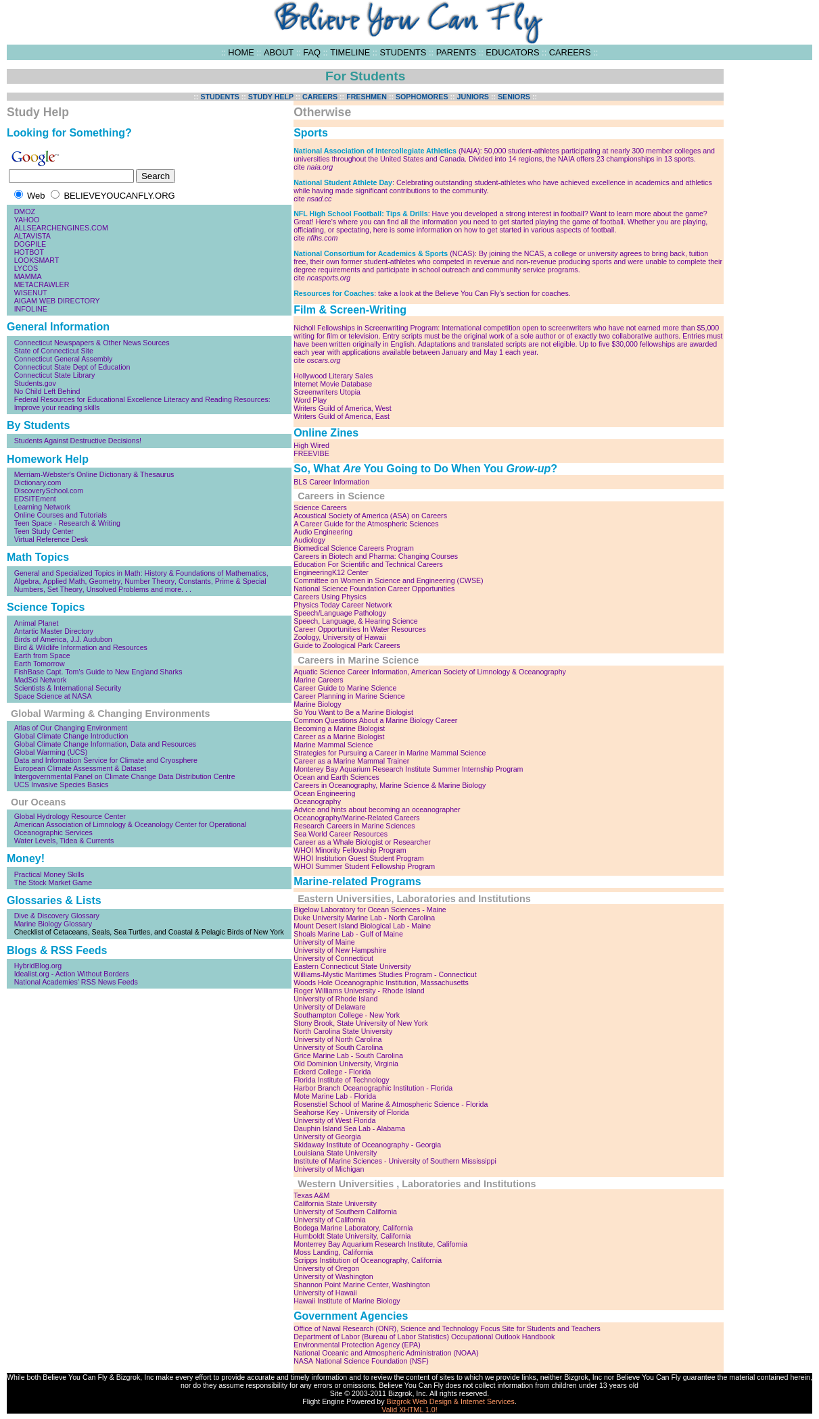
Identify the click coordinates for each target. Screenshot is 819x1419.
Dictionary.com (38, 482)
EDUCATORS (512, 52)
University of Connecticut (333, 958)
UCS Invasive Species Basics (61, 784)
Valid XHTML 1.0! (409, 1409)
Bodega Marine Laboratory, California (353, 1228)
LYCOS (26, 268)
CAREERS (570, 52)
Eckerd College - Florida (332, 1072)
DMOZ (24, 211)
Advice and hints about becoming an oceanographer (377, 809)
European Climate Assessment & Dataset (80, 768)
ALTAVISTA (32, 236)
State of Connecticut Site (53, 351)
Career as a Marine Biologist (339, 736)
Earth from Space (42, 655)
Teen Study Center (44, 531)
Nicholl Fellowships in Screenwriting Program (366, 328)
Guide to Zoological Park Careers (347, 645)
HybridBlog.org (38, 966)
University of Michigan (329, 1169)
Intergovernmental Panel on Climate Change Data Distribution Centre (124, 776)
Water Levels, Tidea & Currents (64, 841)
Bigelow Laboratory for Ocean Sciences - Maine (370, 909)
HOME (241, 52)
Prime (224, 581)
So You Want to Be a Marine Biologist (353, 712)
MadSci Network (40, 680)
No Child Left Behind (47, 391)
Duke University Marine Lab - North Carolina (364, 918)
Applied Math (64, 581)
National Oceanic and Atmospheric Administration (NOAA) (386, 1353)
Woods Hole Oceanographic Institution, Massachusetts (381, 982)
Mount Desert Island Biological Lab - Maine (362, 926)
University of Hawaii (325, 1293)
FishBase (29, 672)
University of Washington (333, 1276)
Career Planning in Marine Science (349, 696)
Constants (195, 581)
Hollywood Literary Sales (333, 376)
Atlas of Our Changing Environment (71, 728)
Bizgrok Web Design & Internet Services (451, 1401)
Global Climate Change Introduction (71, 736)
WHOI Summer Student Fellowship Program (364, 866)
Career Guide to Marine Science (345, 688)
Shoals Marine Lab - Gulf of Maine (348, 934)
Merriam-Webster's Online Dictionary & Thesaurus (94, 474)
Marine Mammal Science (333, 745)
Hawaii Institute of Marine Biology (347, 1301)
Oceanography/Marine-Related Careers (357, 818)
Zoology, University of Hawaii (340, 637)
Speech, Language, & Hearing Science (356, 621)
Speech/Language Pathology (340, 613)
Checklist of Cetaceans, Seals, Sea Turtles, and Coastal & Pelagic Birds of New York (149, 932)
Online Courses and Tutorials (60, 515)
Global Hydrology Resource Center (70, 816)
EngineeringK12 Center (331, 572)
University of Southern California (345, 1212)
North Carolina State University (343, 1031)
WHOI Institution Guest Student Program (358, 858)
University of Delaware (330, 1007)
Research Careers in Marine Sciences (354, 826)
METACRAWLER (42, 284)
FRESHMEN (366, 97)
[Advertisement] (771, 271)
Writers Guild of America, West (343, 408)
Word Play (310, 400)
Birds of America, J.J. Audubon (63, 639)
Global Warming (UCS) (51, 752)
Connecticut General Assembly (63, 359)
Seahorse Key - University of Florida (351, 1112)
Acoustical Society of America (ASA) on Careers (370, 516)
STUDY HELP (271, 97)
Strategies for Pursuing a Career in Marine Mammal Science (390, 753)
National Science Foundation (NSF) (372, 1361)
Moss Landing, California (333, 1252)
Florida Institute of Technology (341, 1080)
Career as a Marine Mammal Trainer (351, 761)
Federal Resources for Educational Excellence (88, 399)
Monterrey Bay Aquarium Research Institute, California (380, 1244)
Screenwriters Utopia (327, 392)
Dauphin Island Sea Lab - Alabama (349, 1128)
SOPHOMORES (422, 97)
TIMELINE (350, 52)
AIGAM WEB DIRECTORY (57, 301)
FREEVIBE (311, 453)
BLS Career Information (331, 482)
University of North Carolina (337, 1039)
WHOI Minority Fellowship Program (350, 850)
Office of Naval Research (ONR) (345, 1328)
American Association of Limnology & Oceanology (93, 824)
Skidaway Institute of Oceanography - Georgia (367, 1145)
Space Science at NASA (53, 696)
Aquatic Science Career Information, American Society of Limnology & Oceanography (430, 672)
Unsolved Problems (118, 589)
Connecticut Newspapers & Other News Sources (92, 343)
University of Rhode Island (335, 999)
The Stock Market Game (53, 882)
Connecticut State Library (54, 375)
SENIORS (514, 97)
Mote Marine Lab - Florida (335, 1096)
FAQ (312, 52)
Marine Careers (318, 680)
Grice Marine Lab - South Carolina (348, 1055)
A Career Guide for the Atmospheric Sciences (366, 524)
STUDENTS (402, 52)
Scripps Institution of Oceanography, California (368, 1260)
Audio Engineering (323, 532)
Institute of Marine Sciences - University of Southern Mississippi (395, 1161)
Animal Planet (36, 623)
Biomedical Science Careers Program (354, 548)
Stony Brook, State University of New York (360, 1023)
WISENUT (30, 293)
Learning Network (42, 507)
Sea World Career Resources (341, 834)
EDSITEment (35, 499)
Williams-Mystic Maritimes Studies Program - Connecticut (385, 974)
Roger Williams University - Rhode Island (359, 991)
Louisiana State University (335, 1153)
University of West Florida (334, 1120)
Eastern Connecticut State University (352, 966)
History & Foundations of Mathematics (205, 573)
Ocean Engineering (324, 793)
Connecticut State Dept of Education (72, 367)
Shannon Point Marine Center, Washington (362, 1284)
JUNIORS (473, 97)
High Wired (311, 445)
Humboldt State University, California (352, 1236)
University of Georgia (327, 1136)
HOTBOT (29, 252)
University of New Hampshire (340, 950)
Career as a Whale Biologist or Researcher (362, 842)
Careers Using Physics (330, 597)
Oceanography (317, 801)
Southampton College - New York (347, 1015)
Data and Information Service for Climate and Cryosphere (105, 760)
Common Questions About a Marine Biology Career (375, 720)
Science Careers (320, 507)
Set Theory (65, 589)
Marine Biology (317, 704)
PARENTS (456, 52)
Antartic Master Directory (53, 631)
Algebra (26, 581)
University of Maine (324, 942)
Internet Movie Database (333, 384)
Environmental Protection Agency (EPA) (357, 1345)
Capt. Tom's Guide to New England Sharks (114, 672)
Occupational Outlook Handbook (503, 1337)
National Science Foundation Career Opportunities (374, 588)
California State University (335, 1203)
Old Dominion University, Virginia (346, 1064)
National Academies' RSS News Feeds (76, 982)
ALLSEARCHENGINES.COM (61, 228)
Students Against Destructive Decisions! (77, 441)
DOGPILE (30, 244)
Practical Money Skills (49, 874)
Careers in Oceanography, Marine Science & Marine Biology (390, 785)
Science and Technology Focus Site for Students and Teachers (500, 1328)
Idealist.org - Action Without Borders (71, 974)
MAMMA (28, 276)
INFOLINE (30, 309)
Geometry (104, 581)
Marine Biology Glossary (53, 924)
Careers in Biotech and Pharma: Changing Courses (376, 556)
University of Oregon (326, 1268)
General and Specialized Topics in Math (77, 573)
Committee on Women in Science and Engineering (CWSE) (389, 580)
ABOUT (279, 52)
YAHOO (27, 220)
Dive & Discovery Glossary (56, 916)
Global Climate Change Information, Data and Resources (105, 744)
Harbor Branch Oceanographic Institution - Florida (373, 1088)
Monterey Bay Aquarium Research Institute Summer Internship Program (408, 769)
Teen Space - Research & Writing (67, 523)
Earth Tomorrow (39, 663)
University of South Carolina (338, 1047)
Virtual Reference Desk (51, 539)
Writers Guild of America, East (342, 416)
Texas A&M (311, 1195)
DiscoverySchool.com (48, 491)
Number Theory (149, 581)
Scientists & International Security (68, 688)
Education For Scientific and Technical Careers (368, 564)
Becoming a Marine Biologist (339, 728)
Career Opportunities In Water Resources (360, 629)
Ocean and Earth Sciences (336, 777)
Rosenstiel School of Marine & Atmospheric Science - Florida (391, 1104)
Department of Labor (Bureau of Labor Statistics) (371, 1337)
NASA (303, 1361)
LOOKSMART (37, 260)
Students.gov (35, 383)
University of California (330, 1220)
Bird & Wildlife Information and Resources (80, 647)
